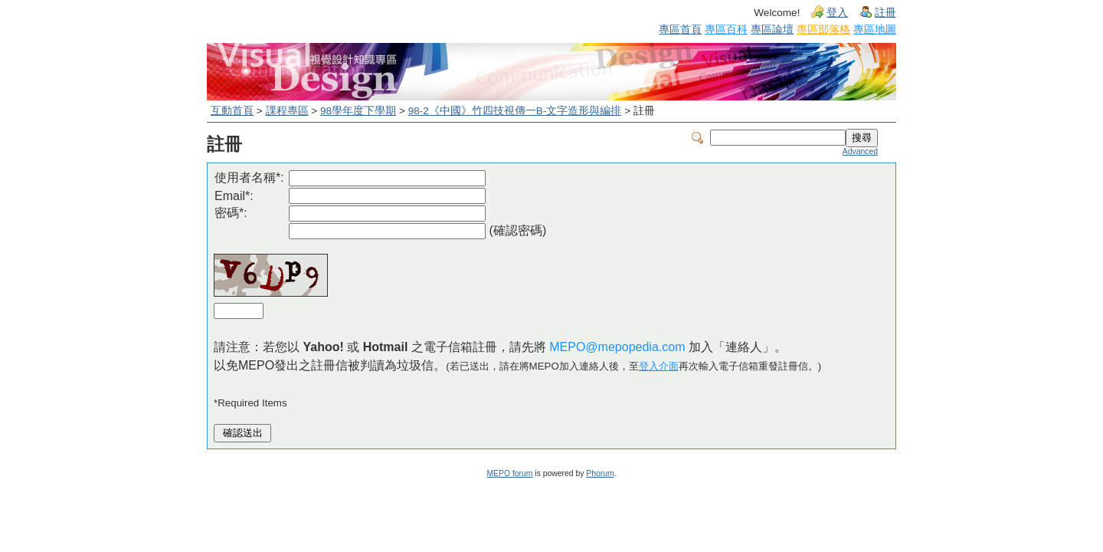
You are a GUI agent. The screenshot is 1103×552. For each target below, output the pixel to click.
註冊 (885, 12)
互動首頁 (232, 111)
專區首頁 (680, 29)
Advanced (860, 151)
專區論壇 (772, 29)
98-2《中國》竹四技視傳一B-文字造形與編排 (515, 111)
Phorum (600, 473)
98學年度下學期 (358, 111)
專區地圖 (874, 29)
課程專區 (287, 111)
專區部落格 (823, 29)
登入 (837, 12)
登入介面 (659, 366)
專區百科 (726, 29)
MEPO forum (509, 473)
